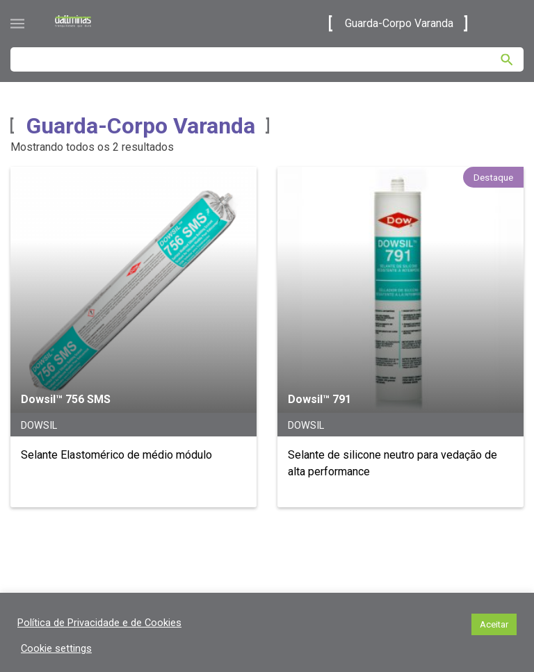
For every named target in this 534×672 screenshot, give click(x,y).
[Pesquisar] (506, 60)
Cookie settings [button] (56, 648)
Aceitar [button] (494, 624)
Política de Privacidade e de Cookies (99, 622)
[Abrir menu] (17, 24)
